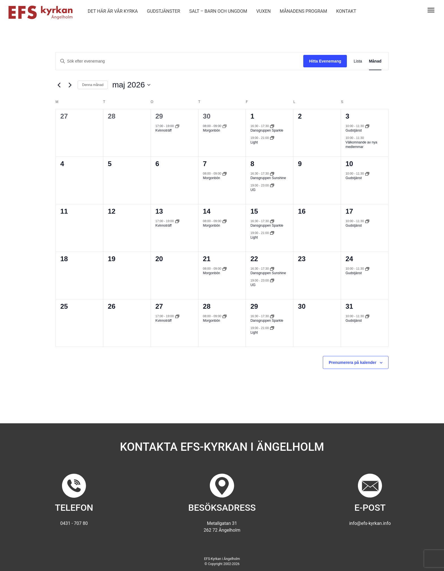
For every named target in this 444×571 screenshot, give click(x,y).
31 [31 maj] (349, 306)
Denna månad (92, 85)
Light (254, 142)
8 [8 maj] (252, 164)
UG (252, 190)
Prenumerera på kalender (352, 362)
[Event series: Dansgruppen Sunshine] (272, 173)
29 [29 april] (159, 116)
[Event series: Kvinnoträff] (177, 126)
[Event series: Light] (272, 137)
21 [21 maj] (207, 259)
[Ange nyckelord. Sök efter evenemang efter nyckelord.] (179, 61)
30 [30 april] (207, 116)
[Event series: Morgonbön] (225, 126)
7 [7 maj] (205, 164)
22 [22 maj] (254, 259)
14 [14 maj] (207, 211)
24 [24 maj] (349, 259)
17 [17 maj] (349, 211)
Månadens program (303, 11)
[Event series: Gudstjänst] (367, 126)
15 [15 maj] (254, 211)
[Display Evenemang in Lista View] (358, 61)
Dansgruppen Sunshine (268, 178)
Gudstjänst (353, 130)
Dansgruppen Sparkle (266, 130)
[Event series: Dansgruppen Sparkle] (272, 126)
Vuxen (263, 11)
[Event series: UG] (272, 185)
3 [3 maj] (347, 116)
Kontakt (346, 11)
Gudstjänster (163, 11)
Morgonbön (211, 130)
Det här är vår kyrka (113, 11)
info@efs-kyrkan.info (370, 523)
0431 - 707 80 (74, 523)
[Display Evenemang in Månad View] (375, 61)
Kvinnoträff (163, 130)
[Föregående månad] (59, 84)
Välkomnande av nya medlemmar (361, 144)
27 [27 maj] (159, 306)
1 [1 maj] (252, 116)
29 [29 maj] (254, 306)
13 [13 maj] (159, 211)
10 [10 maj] (349, 164)
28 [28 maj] (207, 306)
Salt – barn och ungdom (218, 11)
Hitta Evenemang (325, 61)
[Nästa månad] (70, 84)
